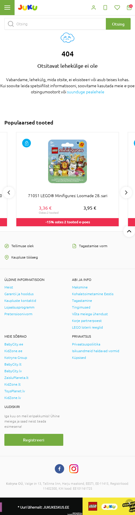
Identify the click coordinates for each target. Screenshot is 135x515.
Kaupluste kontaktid (20, 301)
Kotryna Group (15, 358)
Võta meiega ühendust (90, 314)
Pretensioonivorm (18, 314)
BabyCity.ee (13, 344)
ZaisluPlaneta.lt (16, 378)
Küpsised (79, 358)
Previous (9, 192)
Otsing (118, 24)
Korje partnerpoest (87, 321)
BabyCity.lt (13, 364)
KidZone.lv (12, 398)
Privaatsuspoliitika (86, 344)
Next (126, 192)
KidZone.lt (12, 384)
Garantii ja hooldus (19, 294)
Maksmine (80, 287)
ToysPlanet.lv (14, 391)
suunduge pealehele (85, 92)
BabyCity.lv (13, 371)
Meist (8, 287)
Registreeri (33, 439)
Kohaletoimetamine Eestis (92, 294)
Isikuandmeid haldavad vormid (95, 351)
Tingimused (81, 307)
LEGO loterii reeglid (87, 327)
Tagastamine (82, 301)
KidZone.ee (13, 351)
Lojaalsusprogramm (19, 307)
